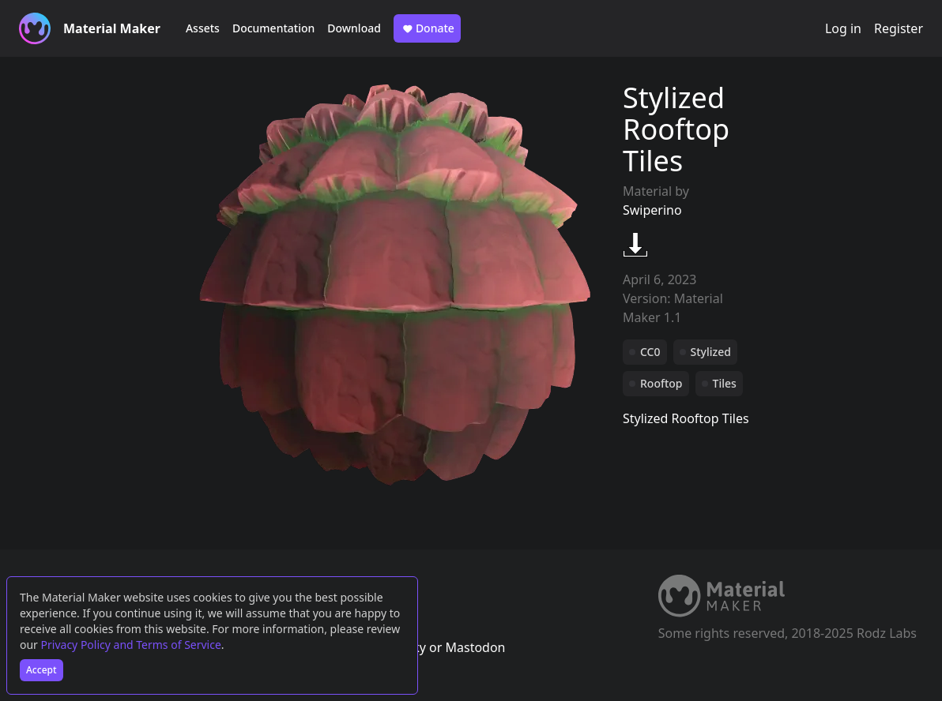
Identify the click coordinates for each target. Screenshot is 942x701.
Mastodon (475, 647)
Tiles (725, 383)
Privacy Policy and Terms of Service (131, 644)
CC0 (650, 351)
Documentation (273, 28)
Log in (843, 28)
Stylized (711, 351)
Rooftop (661, 383)
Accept (41, 670)
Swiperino (652, 210)
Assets (203, 28)
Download (354, 28)
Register (898, 28)
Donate (427, 28)
